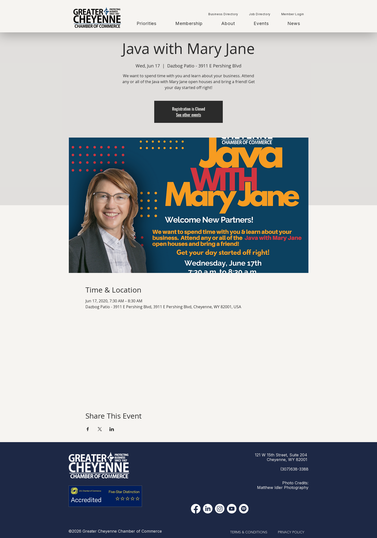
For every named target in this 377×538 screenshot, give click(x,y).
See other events (188, 115)
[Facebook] (195, 508)
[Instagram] (219, 508)
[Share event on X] (99, 429)
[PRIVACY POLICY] (291, 532)
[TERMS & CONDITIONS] (249, 532)
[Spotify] (243, 508)
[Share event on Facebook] (87, 429)
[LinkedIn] (207, 508)
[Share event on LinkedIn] (111, 429)
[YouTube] (231, 508)
